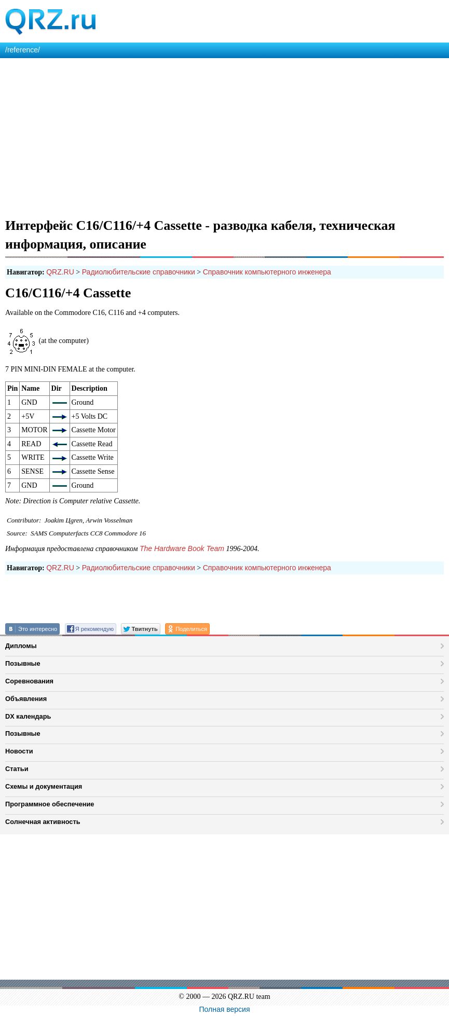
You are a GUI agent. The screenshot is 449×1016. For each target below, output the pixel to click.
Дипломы (21, 646)
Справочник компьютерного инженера (267, 272)
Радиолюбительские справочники (138, 272)
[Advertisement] (224, 136)
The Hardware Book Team (182, 548)
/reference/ (22, 50)
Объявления (26, 699)
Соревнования (29, 681)
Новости (19, 751)
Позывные (22, 663)
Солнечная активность (42, 822)
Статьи (17, 769)
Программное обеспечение (49, 804)
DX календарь (28, 716)
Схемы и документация (43, 786)
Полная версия (224, 1009)
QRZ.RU (60, 272)
